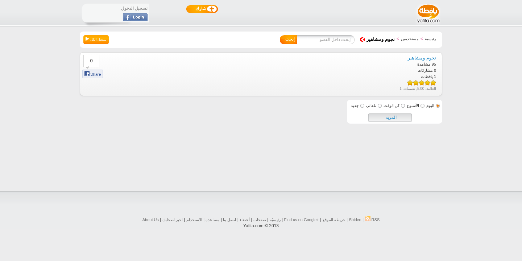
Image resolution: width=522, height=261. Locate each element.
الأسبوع (413, 105)
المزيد (391, 117)
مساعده (212, 220)
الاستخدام (194, 220)
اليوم (430, 105)
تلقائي (371, 105)
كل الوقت (391, 105)
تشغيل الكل (96, 39)
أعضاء (245, 220)
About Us (150, 220)
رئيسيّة (275, 220)
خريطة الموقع (334, 220)
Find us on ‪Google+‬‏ (301, 220)
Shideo (355, 220)
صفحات (259, 220)
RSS (372, 220)
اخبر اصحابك (172, 220)
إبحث (290, 39)
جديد (355, 105)
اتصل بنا (229, 220)
